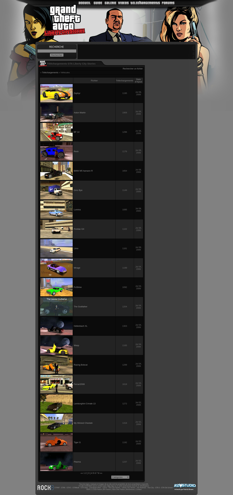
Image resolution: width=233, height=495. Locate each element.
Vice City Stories (114, 488)
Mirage (77, 268)
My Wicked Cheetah (83, 423)
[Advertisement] (136, 51)
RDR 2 (88, 489)
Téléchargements (50, 72)
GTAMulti (75, 488)
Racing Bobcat (81, 365)
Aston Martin (80, 112)
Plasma (77, 462)
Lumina (77, 209)
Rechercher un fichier (133, 68)
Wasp (76, 345)
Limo (76, 248)
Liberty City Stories (128, 488)
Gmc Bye (78, 190)
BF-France (107, 489)
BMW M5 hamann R (83, 171)
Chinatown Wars (95, 488)
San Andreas (141, 488)
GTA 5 (69, 488)
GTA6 (63, 488)
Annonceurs (130, 489)
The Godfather (80, 306)
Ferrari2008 (79, 384)
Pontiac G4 (79, 229)
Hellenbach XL (81, 326)
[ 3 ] (89, 473)
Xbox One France (118, 489)
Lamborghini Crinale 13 (84, 403)
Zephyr (77, 93)
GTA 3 (157, 488)
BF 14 (76, 132)
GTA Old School (167, 488)
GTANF (57, 488)
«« (82, 473)
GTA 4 (105, 488)
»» (101, 473)
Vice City (150, 488)
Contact (138, 489)
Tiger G (77, 442)
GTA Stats (84, 488)
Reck (76, 151)
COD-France (97, 489)
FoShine (78, 287)
